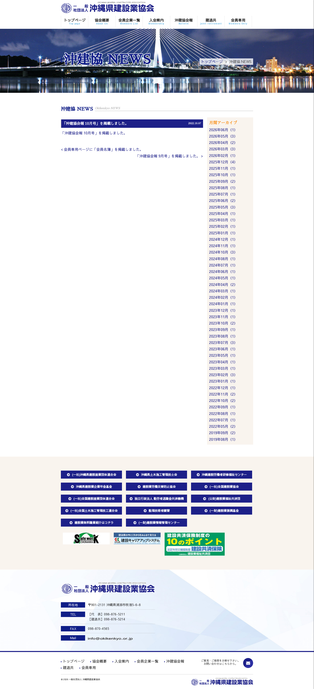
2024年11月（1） (223, 246)
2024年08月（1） (223, 259)
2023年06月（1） (223, 349)
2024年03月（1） (223, 291)
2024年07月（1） (223, 265)
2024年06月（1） (223, 272)
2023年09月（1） (223, 330)
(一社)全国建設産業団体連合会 (94, 500)
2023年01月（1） (223, 382)
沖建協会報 (183, 21)
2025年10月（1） (223, 175)
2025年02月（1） (223, 226)
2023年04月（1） (223, 362)
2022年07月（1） (223, 421)
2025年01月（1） (223, 233)
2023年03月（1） (223, 369)
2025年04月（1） (223, 213)
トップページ (74, 21)
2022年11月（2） (223, 395)
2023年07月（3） (223, 343)
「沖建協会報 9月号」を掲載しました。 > (169, 155)
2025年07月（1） (223, 194)
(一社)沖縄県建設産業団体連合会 (94, 476)
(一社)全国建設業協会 (224, 488)
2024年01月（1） (223, 304)
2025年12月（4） (223, 162)
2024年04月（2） (223, 285)
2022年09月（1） (223, 408)
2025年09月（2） (223, 181)
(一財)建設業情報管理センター (159, 524)
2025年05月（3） (223, 207)
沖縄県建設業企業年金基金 (94, 488)
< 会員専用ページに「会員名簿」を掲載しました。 (102, 149)
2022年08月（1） (223, 414)
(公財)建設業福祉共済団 (224, 500)
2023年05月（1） (223, 356)
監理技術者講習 (159, 512)
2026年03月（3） (223, 149)
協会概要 (101, 21)
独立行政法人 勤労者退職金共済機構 (159, 500)
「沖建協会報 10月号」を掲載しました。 (94, 133)
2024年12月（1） (223, 239)
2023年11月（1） (223, 317)
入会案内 (156, 21)
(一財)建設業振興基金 (224, 512)
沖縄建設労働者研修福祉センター (224, 476)
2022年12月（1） (223, 388)
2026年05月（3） (223, 136)
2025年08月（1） (223, 188)
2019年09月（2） (223, 434)
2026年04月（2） (223, 142)
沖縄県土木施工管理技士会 (159, 476)
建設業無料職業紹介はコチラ (94, 524)
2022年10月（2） (223, 401)
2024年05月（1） (223, 278)
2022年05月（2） (223, 427)
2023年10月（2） (223, 324)
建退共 (210, 21)
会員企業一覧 (129, 21)
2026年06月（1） (223, 129)
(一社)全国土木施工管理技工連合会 (94, 512)
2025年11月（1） (223, 168)
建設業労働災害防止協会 (159, 488)
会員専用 (238, 21)
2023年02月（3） (223, 375)
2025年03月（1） (223, 220)
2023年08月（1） (223, 337)
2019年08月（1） (223, 440)
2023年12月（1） (223, 311)
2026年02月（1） (223, 155)
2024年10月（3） (223, 252)
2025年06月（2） (223, 200)
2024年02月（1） (223, 298)
